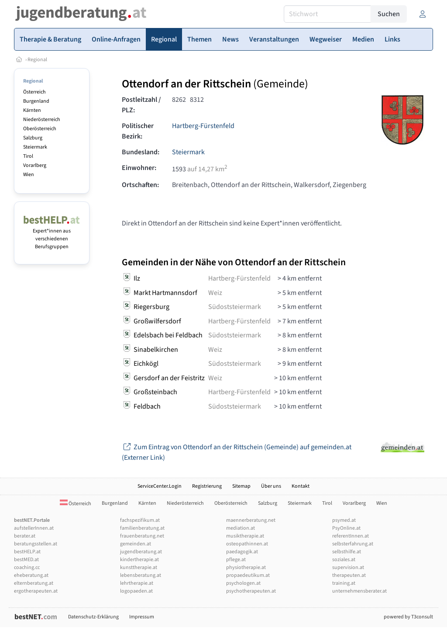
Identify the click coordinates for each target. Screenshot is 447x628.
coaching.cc (27, 567)
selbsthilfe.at (346, 551)
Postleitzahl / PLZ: (141, 105)
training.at (343, 583)
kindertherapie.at (139, 559)
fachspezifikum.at (140, 520)
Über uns (271, 486)
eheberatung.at (31, 575)
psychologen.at (243, 583)
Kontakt (300, 486)
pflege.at (236, 559)
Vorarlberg (34, 165)
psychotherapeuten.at (251, 591)
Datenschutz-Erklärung (93, 617)
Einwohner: (139, 168)
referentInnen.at (350, 536)
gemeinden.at (135, 544)
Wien (28, 174)
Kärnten (32, 110)
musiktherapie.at (245, 536)
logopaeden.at (136, 591)
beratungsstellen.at (35, 544)
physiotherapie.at (246, 567)
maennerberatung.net (250, 520)
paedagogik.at (242, 551)
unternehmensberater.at (359, 591)
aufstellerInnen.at (34, 528)
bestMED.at (26, 559)
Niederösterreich (41, 119)
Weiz (215, 293)
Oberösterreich (39, 128)
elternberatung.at (33, 583)
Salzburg (32, 138)
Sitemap (241, 486)
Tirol (28, 156)
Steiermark (35, 147)
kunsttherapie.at (138, 567)
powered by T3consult (408, 617)
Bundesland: (140, 152)
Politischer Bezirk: (138, 131)
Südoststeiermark (234, 307)
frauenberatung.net (142, 536)
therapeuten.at (349, 575)
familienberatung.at (142, 528)
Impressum (141, 617)
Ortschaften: (140, 185)
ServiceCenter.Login (160, 486)
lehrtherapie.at (136, 583)
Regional (37, 59)
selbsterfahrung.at (352, 544)
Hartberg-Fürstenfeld (203, 126)
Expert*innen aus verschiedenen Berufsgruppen (51, 234)
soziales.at (343, 559)
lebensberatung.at (140, 575)
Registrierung (207, 486)
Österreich (34, 92)
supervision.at (348, 567)
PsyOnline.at (346, 528)
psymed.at (344, 520)
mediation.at (240, 528)
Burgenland (36, 101)
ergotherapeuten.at (36, 591)
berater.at (24, 536)
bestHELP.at (27, 551)
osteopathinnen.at (247, 544)
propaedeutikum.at (248, 575)
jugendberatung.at (141, 551)
